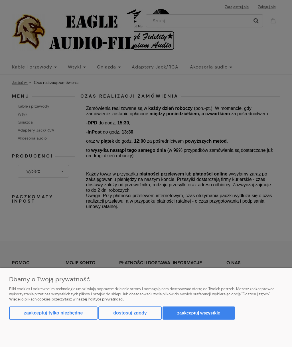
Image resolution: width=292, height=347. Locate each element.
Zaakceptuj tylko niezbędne (53, 312)
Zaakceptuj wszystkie (198, 312)
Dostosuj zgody (130, 312)
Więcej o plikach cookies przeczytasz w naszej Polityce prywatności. (66, 299)
